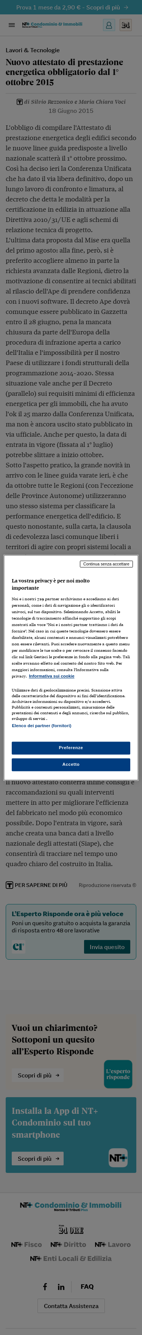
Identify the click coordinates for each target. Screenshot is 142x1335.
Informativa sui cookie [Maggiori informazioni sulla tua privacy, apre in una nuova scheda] (51, 676)
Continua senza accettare (106, 564)
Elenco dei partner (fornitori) (41, 725)
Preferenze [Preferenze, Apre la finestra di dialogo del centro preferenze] (71, 747)
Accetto (71, 764)
